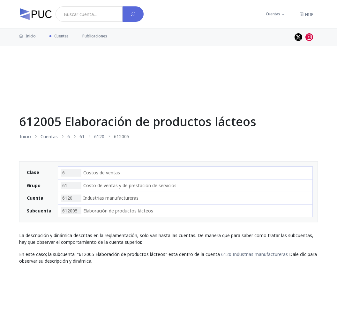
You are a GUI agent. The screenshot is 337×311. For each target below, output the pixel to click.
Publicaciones (94, 36)
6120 (99, 136)
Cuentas (273, 14)
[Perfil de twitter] (298, 37)
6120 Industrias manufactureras (254, 254)
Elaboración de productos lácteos (107, 210)
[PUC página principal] (35, 14)
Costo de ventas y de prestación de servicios (118, 185)
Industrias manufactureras (100, 198)
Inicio (27, 36)
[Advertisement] (168, 66)
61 (82, 136)
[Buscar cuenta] (133, 14)
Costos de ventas (90, 172)
